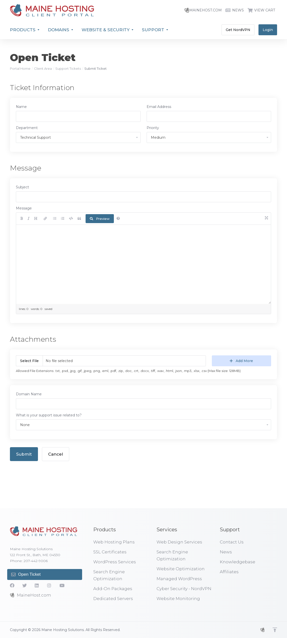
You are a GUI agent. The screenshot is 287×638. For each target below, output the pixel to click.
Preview (100, 219)
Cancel (55, 454)
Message (24, 208)
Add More (241, 361)
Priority (153, 128)
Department (27, 128)
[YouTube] (62, 585)
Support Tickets (68, 68)
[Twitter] (24, 585)
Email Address (159, 106)
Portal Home (20, 68)
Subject (22, 187)
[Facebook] (12, 585)
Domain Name (29, 394)
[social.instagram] (49, 585)
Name (21, 106)
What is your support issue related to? (49, 415)
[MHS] (262, 630)
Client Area (43, 68)
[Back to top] (275, 630)
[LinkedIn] (37, 585)
